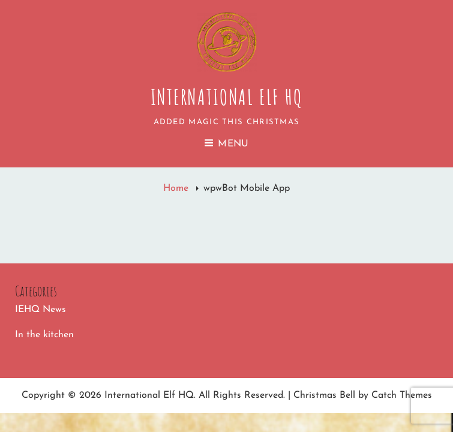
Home (177, 188)
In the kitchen (44, 335)
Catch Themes (401, 395)
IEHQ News (40, 309)
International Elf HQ (227, 96)
